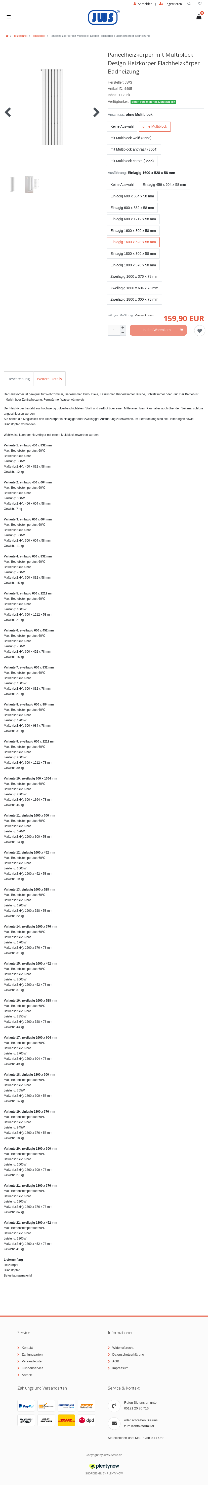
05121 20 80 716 (136, 1408)
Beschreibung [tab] (19, 378)
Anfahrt (27, 1375)
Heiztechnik (20, 35)
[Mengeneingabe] (114, 330)
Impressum (120, 1368)
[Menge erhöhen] (123, 327)
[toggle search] (189, 4)
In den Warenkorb (163, 330)
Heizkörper (38, 35)
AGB (115, 1361)
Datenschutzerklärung (128, 1354)
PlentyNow (115, 1473)
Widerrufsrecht (123, 1348)
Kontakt (27, 1348)
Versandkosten (144, 315)
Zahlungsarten (32, 1354)
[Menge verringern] (123, 333)
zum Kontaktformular (139, 1426)
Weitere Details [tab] (49, 378)
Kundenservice (32, 1368)
